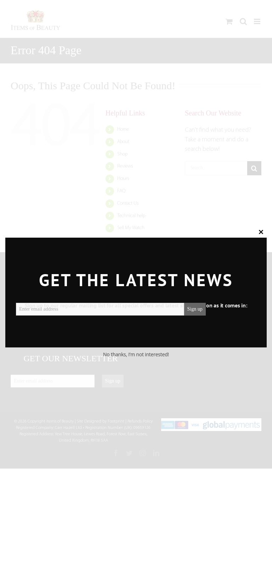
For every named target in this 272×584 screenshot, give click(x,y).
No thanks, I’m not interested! (136, 354)
